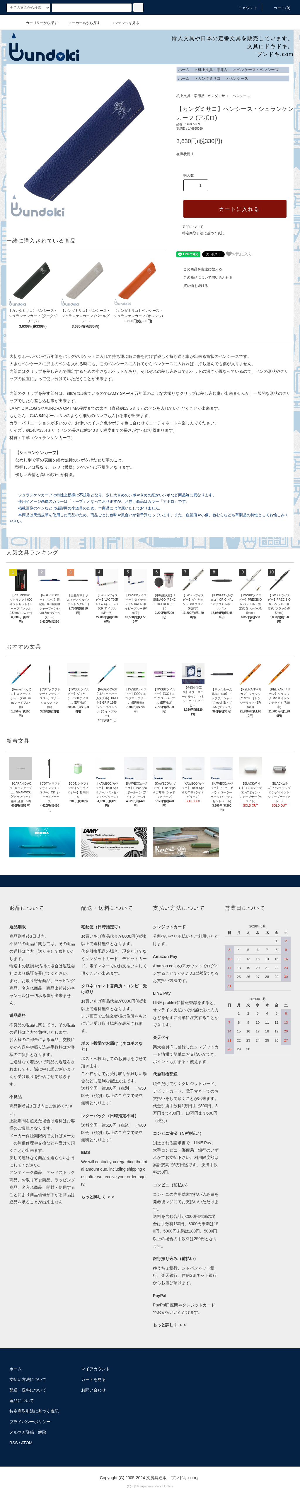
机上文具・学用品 (213, 69)
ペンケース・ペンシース (258, 69)
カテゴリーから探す (38, 23)
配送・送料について (27, 1390)
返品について (192, 227)
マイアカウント (95, 1369)
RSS (13, 1442)
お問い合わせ (93, 1390)
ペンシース (238, 78)
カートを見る (93, 1379)
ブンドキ (133, 1486)
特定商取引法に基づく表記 (203, 233)
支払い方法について (27, 1379)
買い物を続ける (192, 286)
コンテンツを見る (121, 23)
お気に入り (239, 254)
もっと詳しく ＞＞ (98, 1196)
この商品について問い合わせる (204, 277)
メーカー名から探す (81, 23)
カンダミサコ (209, 78)
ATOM (27, 1442)
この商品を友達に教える (199, 269)
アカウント (244, 8)
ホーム (184, 69)
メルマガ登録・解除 (27, 1432)
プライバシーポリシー (29, 1421)
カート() (279, 8)
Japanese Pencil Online (156, 1486)
